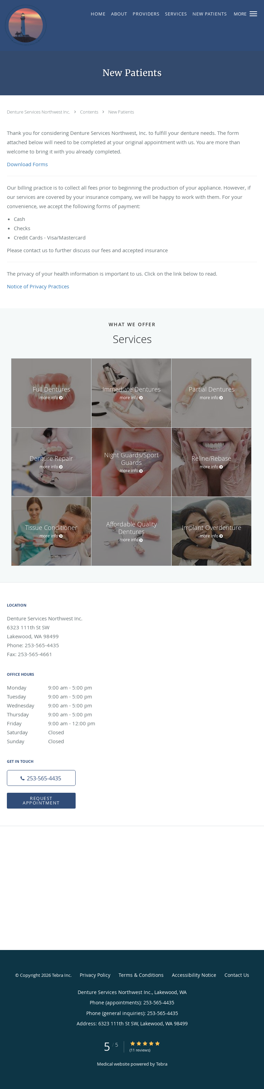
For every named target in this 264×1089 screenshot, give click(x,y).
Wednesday (57, 705)
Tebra (161, 1064)
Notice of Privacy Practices (38, 286)
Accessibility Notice (194, 975)
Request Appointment (41, 800)
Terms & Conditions (141, 975)
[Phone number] (41, 778)
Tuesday (57, 696)
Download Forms (27, 164)
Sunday (57, 741)
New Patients (121, 112)
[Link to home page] (31, 25)
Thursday (57, 714)
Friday (57, 723)
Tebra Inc (61, 975)
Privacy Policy (95, 975)
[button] (253, 13)
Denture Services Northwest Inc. (39, 112)
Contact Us (236, 975)
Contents (89, 112)
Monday (57, 687)
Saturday (57, 732)
